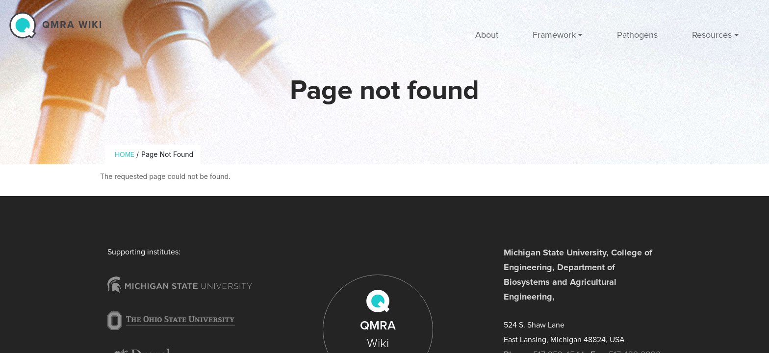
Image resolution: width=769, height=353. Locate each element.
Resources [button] (712, 34)
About (486, 34)
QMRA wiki (72, 25)
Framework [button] (554, 34)
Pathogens (637, 34)
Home (124, 155)
